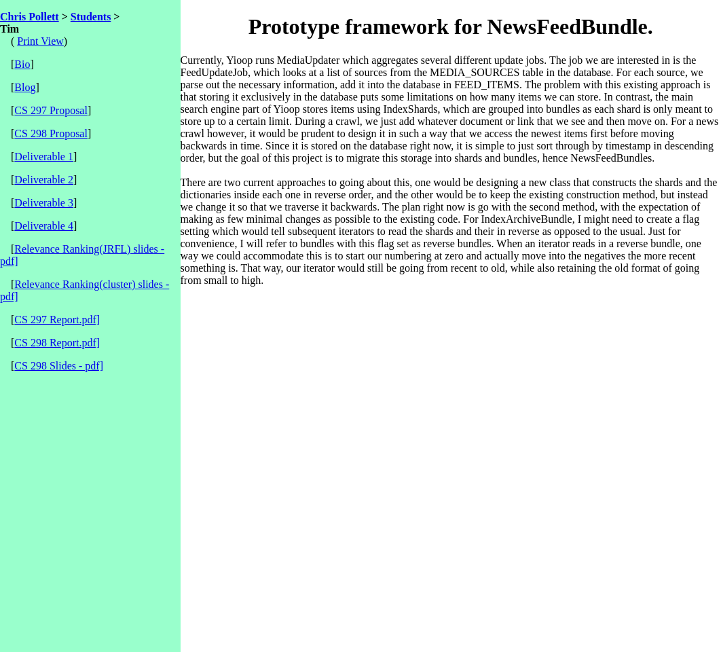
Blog (24, 87)
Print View (40, 41)
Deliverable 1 (43, 156)
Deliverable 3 (43, 203)
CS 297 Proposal (51, 110)
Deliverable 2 (43, 179)
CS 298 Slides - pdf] (58, 366)
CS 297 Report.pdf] (57, 319)
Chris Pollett (29, 16)
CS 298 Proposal (51, 133)
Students (91, 16)
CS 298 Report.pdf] (57, 342)
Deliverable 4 (43, 226)
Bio (22, 64)
